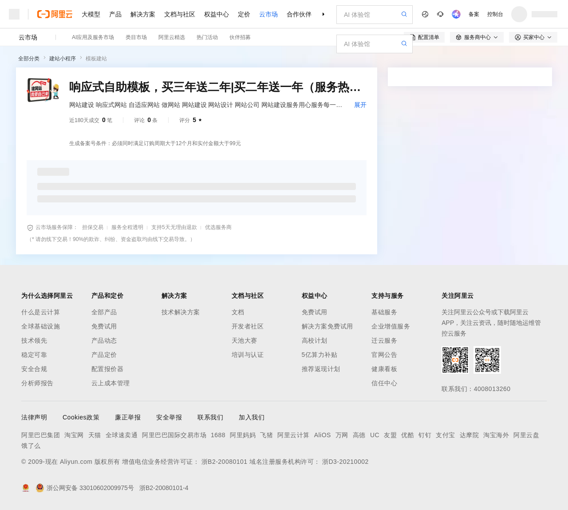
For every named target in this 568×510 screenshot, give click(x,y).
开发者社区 (248, 326)
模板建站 (96, 58)
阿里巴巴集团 (40, 435)
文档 (238, 312)
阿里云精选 (171, 37)
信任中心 (384, 383)
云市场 (268, 14)
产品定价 (104, 354)
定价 (244, 14)
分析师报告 (37, 383)
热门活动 (207, 37)
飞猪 (266, 435)
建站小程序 (62, 58)
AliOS (322, 435)
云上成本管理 (110, 383)
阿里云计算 (293, 435)
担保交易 (92, 227)
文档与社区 (179, 14)
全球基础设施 (40, 326)
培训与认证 (248, 354)
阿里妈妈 (243, 435)
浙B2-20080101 (224, 461)
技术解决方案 (181, 312)
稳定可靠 (34, 354)
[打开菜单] (14, 14)
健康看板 (384, 368)
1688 (218, 435)
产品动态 (104, 340)
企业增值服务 (390, 326)
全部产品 (104, 312)
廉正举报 (128, 417)
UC (374, 435)
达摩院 (469, 435)
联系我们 (210, 417)
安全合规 (34, 368)
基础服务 (384, 312)
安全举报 (169, 417)
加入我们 (251, 417)
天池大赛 (244, 340)
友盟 (390, 435)
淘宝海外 (496, 435)
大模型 (91, 14)
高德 (359, 435)
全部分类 (28, 58)
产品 (115, 14)
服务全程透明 (127, 227)
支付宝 (445, 435)
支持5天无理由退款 (174, 227)
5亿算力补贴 (320, 354)
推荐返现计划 (321, 368)
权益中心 (216, 14)
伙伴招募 (240, 37)
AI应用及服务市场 (93, 37)
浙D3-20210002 (345, 461)
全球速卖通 (122, 435)
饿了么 (31, 445)
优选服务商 (218, 227)
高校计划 (314, 340)
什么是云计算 (40, 312)
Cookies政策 (81, 417)
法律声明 (34, 417)
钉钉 (424, 435)
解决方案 (142, 14)
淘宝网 (74, 435)
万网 (341, 435)
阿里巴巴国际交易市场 (174, 435)
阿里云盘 (526, 435)
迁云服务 (384, 340)
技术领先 (34, 340)
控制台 (495, 14)
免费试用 (104, 326)
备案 (474, 14)
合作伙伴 (299, 14)
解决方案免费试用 (327, 326)
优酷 (407, 435)
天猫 (94, 435)
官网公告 (384, 354)
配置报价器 (107, 368)
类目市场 (136, 37)
